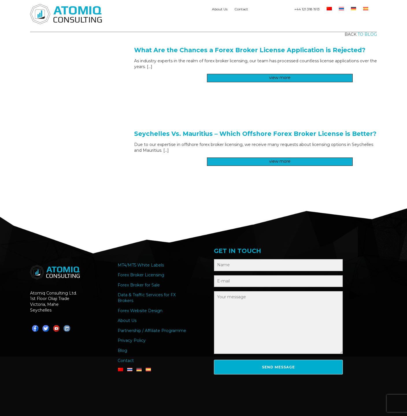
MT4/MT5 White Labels (141, 265)
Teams (276, 10)
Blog (122, 350)
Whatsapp (256, 10)
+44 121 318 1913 (307, 9)
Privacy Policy (132, 340)
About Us (219, 9)
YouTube (286, 10)
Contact (241, 9)
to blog (367, 34)
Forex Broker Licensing (141, 275)
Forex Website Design (140, 310)
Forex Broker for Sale (139, 285)
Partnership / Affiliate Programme (152, 330)
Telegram (266, 10)
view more (280, 77)
